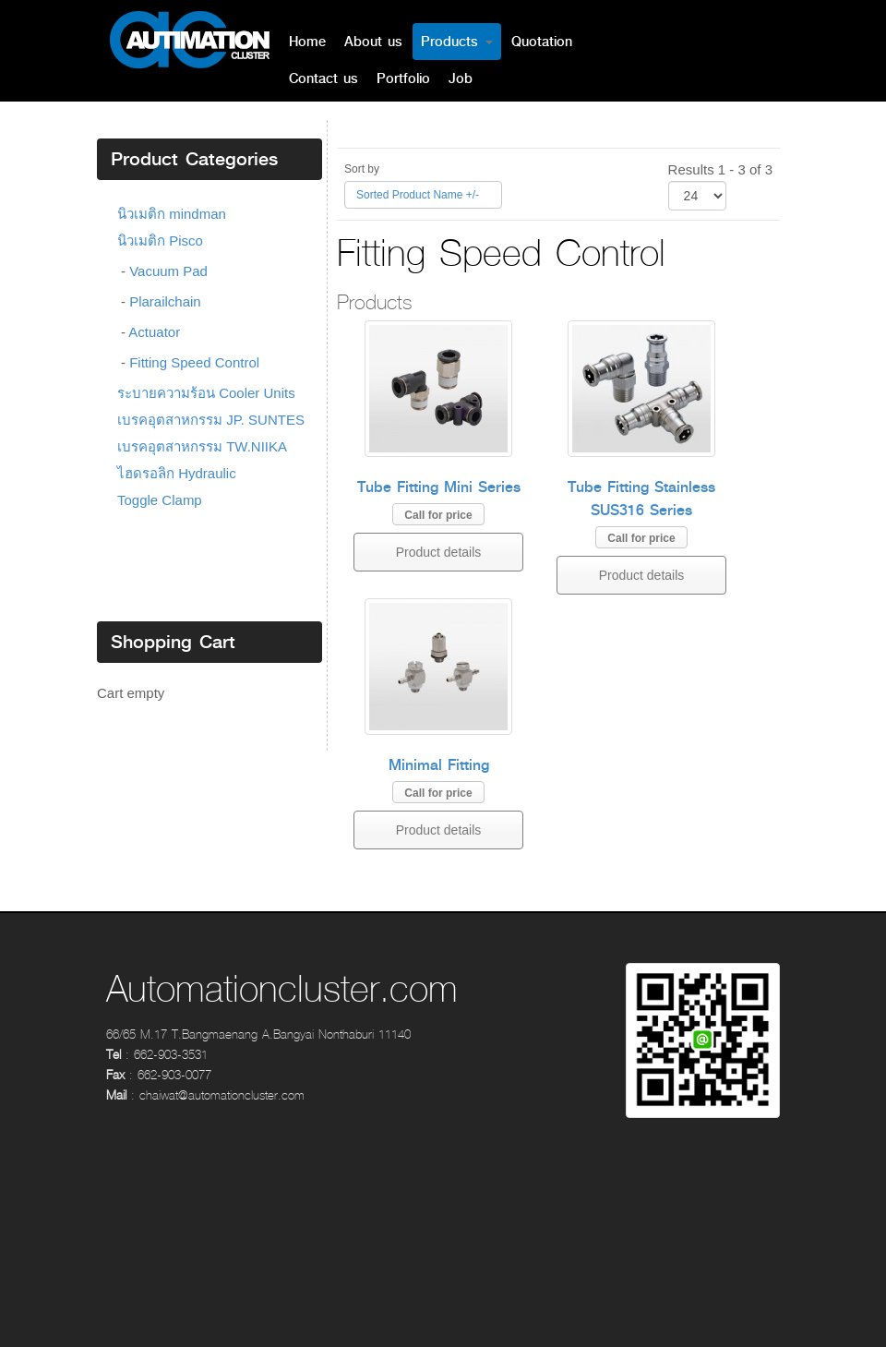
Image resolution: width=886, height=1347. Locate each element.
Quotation (541, 41)
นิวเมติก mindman (171, 214)
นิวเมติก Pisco (160, 240)
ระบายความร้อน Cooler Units (206, 393)
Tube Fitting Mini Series (439, 487)
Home (307, 41)
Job (461, 78)
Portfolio (403, 78)
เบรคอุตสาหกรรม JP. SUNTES (211, 419)
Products (457, 41)
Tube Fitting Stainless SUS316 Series (641, 499)
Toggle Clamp (159, 500)
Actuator (154, 332)
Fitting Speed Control (194, 362)
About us (373, 41)
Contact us (323, 78)
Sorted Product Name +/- (417, 194)
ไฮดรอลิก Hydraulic (176, 473)
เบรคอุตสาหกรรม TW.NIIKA (202, 446)
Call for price (438, 515)
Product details (439, 552)
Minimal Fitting (439, 764)
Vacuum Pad (168, 271)
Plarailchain (165, 301)
